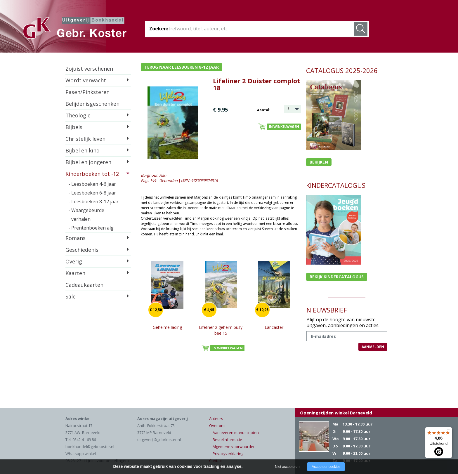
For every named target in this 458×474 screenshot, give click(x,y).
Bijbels (73, 127)
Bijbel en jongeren (88, 162)
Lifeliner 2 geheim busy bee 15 (220, 330)
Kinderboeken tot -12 (92, 173)
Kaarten (75, 273)
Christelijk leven (85, 138)
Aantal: (263, 110)
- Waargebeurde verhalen (86, 214)
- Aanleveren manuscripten (235, 432)
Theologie (78, 115)
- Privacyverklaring (227, 453)
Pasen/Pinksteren (87, 92)
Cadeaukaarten (84, 284)
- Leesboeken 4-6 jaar (92, 184)
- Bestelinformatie (226, 439)
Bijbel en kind (82, 150)
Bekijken (319, 162)
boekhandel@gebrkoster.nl (89, 446)
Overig (73, 261)
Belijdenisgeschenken (92, 103)
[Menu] (448, 430)
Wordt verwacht (85, 80)
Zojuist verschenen (89, 68)
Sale (70, 296)
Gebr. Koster (74, 29)
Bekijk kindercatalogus (337, 276)
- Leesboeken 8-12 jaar (93, 201)
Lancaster (274, 327)
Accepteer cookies (326, 467)
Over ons (217, 425)
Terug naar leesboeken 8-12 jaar (181, 67)
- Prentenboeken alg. (91, 228)
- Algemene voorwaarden (233, 446)
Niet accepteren (287, 467)
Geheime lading (167, 327)
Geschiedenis (81, 249)
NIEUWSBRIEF (326, 310)
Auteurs (216, 418)
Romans (75, 238)
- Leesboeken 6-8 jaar (92, 193)
